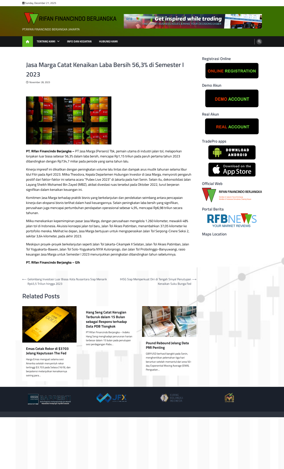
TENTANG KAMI (46, 41)
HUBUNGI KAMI (108, 41)
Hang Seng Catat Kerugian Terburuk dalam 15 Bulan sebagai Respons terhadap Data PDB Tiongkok (106, 319)
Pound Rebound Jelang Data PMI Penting (167, 345)
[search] (259, 41)
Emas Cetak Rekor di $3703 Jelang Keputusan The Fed (47, 351)
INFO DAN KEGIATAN (79, 41)
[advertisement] (193, 21)
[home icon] (27, 41)
